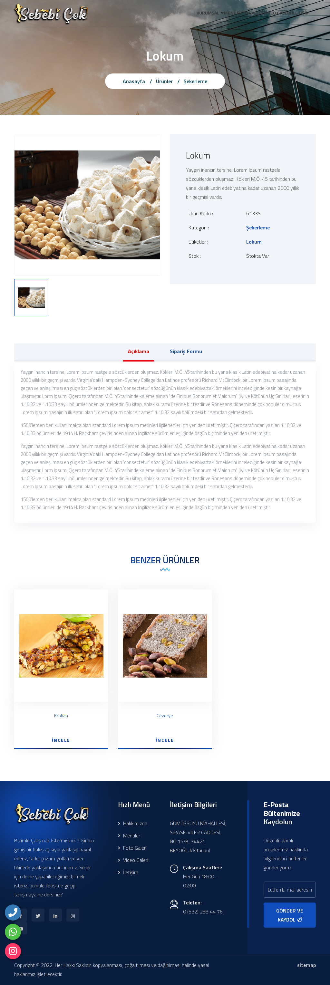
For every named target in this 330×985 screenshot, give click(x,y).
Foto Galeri (132, 848)
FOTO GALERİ (238, 14)
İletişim (128, 872)
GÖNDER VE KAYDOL (289, 915)
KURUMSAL (186, 14)
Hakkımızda (132, 823)
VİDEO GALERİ (270, 14)
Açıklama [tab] (138, 351)
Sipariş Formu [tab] (186, 351)
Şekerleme (195, 81)
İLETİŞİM (298, 14)
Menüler (129, 835)
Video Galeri (133, 860)
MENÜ (213, 14)
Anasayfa (134, 81)
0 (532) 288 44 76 (203, 911)
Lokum (254, 242)
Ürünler (164, 81)
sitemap (306, 965)
